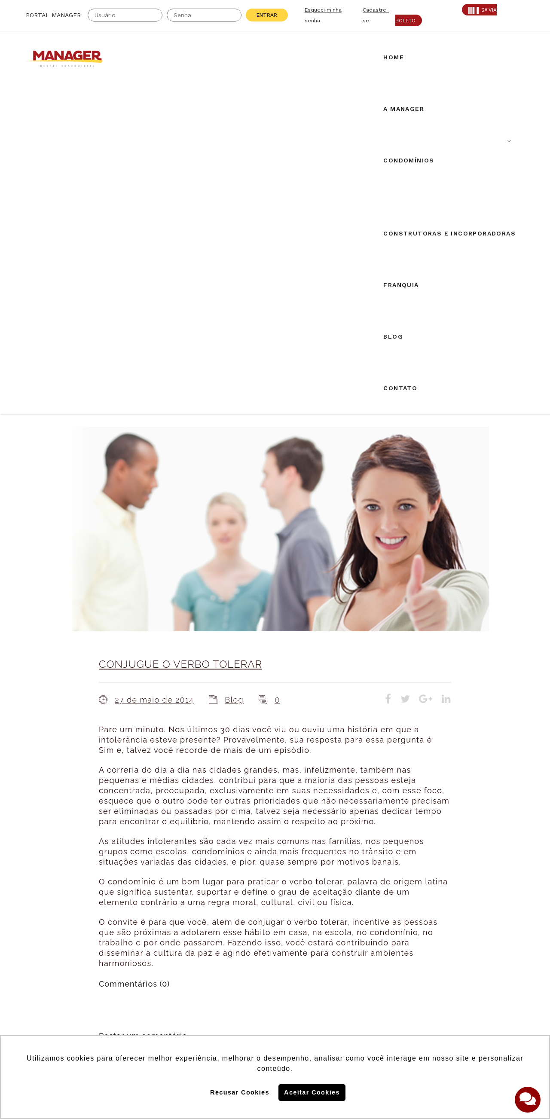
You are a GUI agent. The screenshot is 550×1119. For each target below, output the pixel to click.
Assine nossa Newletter (415, 961)
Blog (234, 371)
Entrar (267, 15)
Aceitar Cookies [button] (312, 1092)
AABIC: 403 (45, 939)
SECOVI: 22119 (128, 939)
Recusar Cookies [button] (239, 1092)
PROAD (116, 950)
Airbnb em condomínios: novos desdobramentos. (271, 835)
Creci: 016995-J (53, 928)
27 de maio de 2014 (154, 371)
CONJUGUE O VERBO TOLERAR (180, 336)
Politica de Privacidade (409, 1017)
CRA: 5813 (121, 928)
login (195, 746)
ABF (33, 950)
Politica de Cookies (403, 989)
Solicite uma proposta (275, 930)
